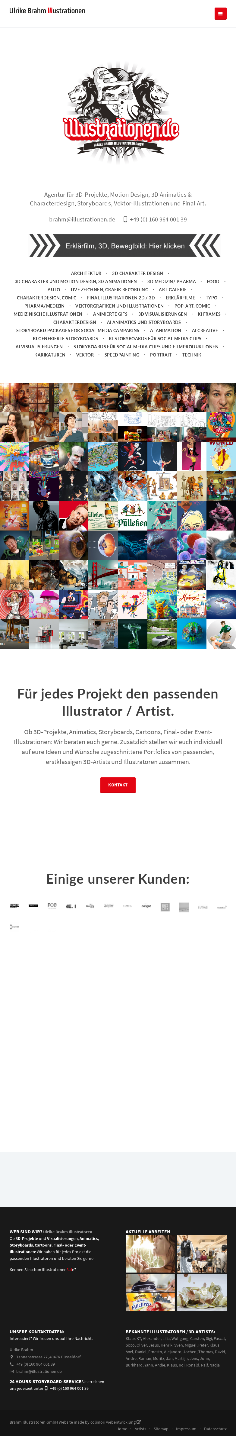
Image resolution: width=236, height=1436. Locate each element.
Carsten (197, 1355)
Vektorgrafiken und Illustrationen (119, 322)
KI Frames (209, 331)
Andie (160, 1382)
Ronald (192, 1382)
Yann (148, 1382)
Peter (203, 1362)
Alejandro (172, 1368)
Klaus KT (133, 1355)
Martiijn (181, 1375)
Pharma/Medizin (44, 322)
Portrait (160, 371)
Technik (192, 371)
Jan (169, 1375)
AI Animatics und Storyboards (144, 339)
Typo (212, 314)
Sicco (130, 1362)
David (220, 1368)
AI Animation (165, 347)
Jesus (154, 1362)
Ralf (204, 1382)
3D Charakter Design (137, 290)
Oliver (142, 1362)
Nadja (214, 1382)
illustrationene (58, 1286)
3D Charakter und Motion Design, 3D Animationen (76, 298)
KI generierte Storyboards (65, 355)
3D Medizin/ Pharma (171, 298)
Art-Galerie (173, 306)
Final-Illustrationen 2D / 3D (121, 314)
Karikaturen (49, 371)
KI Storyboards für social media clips (155, 355)
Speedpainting (122, 371)
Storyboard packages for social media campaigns (78, 347)
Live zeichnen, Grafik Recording (109, 306)
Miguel (191, 1362)
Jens (194, 1375)
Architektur (86, 290)
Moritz (158, 1375)
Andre (131, 1375)
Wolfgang (179, 1355)
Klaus (214, 1362)
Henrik (166, 1362)
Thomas (205, 1368)
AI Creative (205, 347)
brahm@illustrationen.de (36, 1388)
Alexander (152, 1355)
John (204, 1375)
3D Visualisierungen (162, 331)
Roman (144, 1375)
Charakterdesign (74, 339)
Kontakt (117, 804)
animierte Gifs (110, 331)
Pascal (219, 1355)
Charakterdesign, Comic (47, 314)
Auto (54, 306)
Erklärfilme (180, 314)
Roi (181, 1382)
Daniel (140, 1368)
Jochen (190, 1368)
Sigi (209, 1355)
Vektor (85, 371)
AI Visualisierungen (39, 363)
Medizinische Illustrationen (48, 331)
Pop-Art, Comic (192, 322)
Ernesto (155, 1368)
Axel (129, 1368)
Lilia (166, 1355)
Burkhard (134, 1382)
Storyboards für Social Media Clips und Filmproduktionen (146, 363)
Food (213, 298)
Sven (178, 1362)
